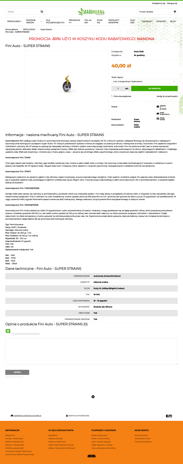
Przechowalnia (141, 435)
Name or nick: (8, 331)
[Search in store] (23, 12)
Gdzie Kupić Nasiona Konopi (61, 445)
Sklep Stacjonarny (99, 435)
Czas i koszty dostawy (101, 442)
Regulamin (10, 435)
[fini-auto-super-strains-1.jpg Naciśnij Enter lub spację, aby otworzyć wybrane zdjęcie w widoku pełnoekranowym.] (67, 83)
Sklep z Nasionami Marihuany (61, 448)
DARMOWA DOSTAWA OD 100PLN (26, 416)
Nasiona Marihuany (57, 442)
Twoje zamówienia (143, 442)
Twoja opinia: (9, 338)
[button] (159, 107)
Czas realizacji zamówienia (103, 448)
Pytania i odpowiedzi (14, 445)
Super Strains (134, 120)
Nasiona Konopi (55, 438)
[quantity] (117, 88)
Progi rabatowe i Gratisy (102, 445)
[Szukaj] (42, 12)
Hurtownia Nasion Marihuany (18, 451)
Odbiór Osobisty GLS (14, 442)
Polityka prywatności (14, 448)
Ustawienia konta (142, 438)
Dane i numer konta (100, 438)
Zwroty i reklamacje (14, 438)
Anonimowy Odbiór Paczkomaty (19, 454)
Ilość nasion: (117, 77)
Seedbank (52, 435)
